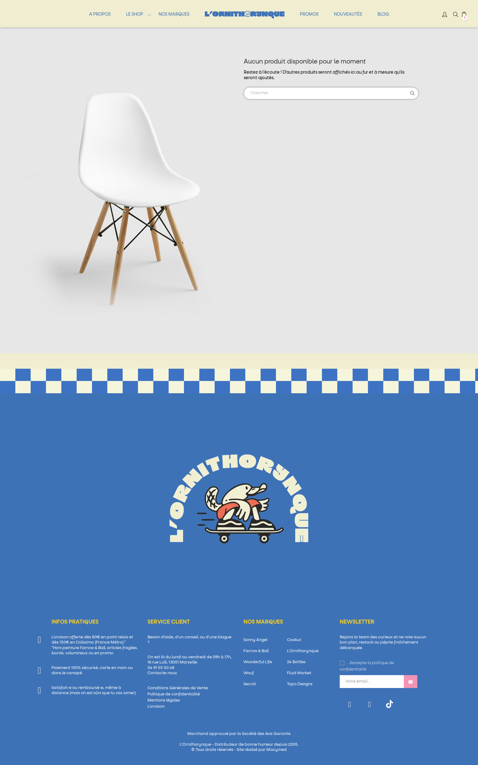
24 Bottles (296, 662)
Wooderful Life (257, 662)
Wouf (248, 673)
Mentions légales (163, 700)
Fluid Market (299, 673)
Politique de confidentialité (173, 694)
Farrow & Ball (256, 651)
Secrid (249, 684)
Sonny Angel (255, 640)
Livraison (156, 707)
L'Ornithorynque (303, 651)
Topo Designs (299, 684)
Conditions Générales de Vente (177, 688)
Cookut (294, 640)
